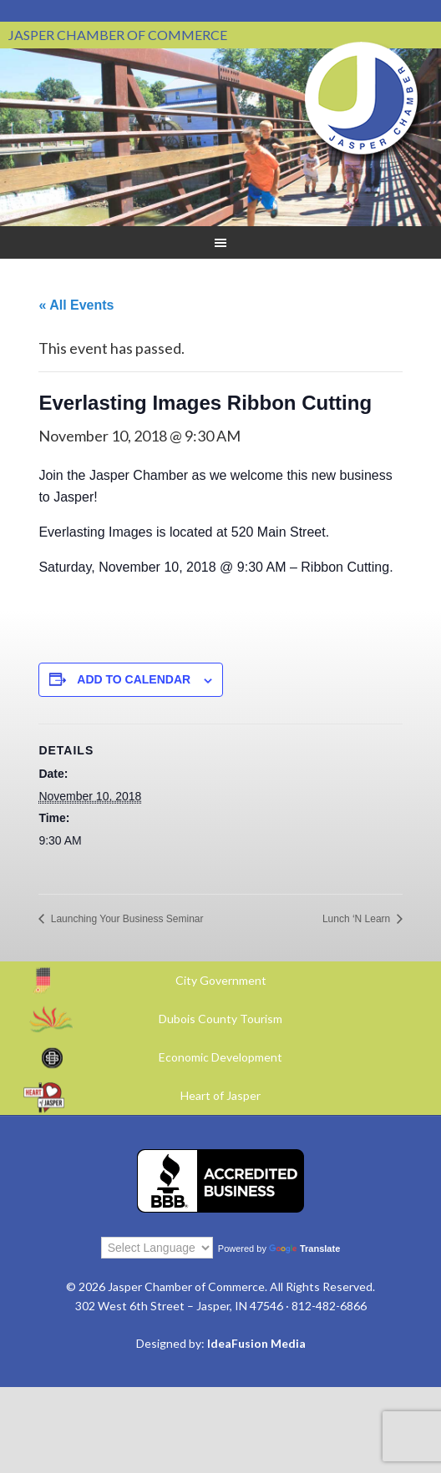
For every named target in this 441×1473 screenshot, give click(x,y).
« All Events (76, 305)
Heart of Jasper (220, 1095)
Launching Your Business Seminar (125, 919)
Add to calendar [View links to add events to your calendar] (133, 679)
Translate (304, 1248)
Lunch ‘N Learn (357, 919)
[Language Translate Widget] (157, 1248)
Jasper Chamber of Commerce (361, 98)
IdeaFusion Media (256, 1343)
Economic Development (220, 1057)
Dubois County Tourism (220, 1018)
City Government (220, 980)
